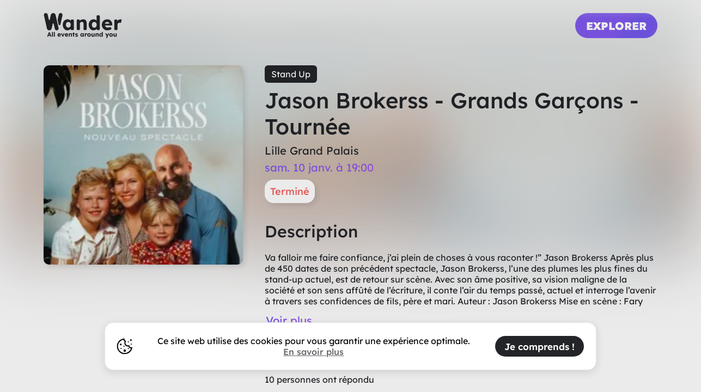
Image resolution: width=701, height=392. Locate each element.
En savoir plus (313, 351)
